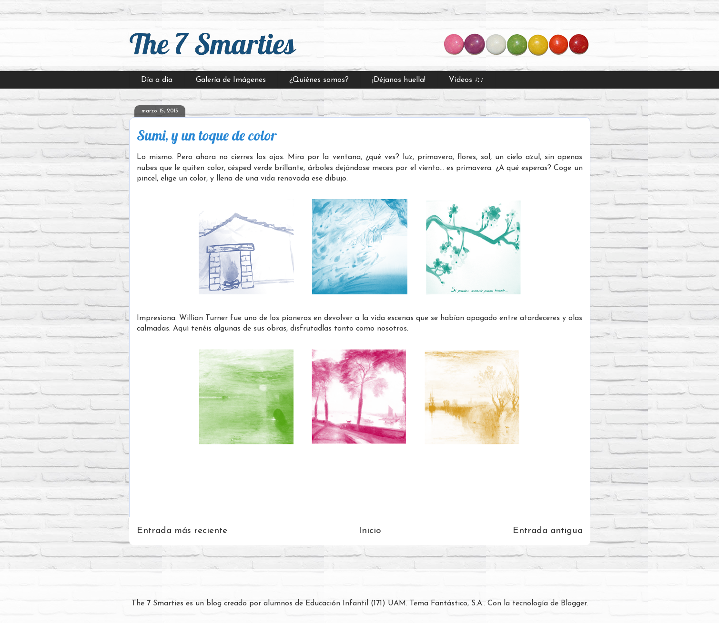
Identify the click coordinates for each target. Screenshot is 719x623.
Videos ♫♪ (466, 80)
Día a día (156, 80)
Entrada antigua (548, 530)
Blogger (574, 603)
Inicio (370, 530)
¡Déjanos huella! (398, 80)
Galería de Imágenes (231, 80)
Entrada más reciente (182, 530)
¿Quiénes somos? (319, 80)
